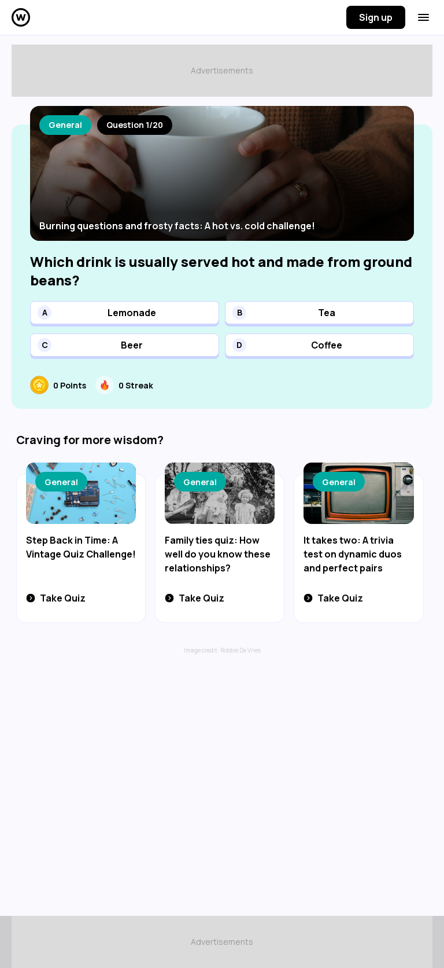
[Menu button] (423, 17)
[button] (124, 312)
